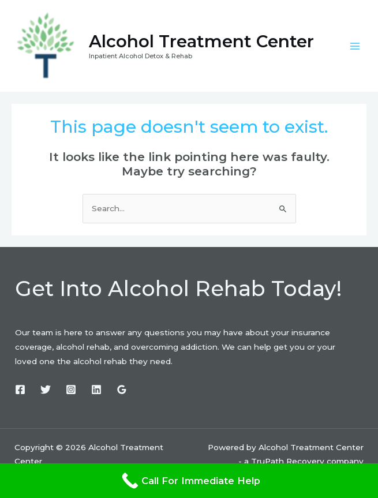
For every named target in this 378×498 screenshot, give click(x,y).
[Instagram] (71, 389)
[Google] (122, 389)
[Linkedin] (96, 389)
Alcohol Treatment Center (201, 41)
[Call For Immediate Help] (189, 480)
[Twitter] (45, 389)
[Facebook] (20, 389)
